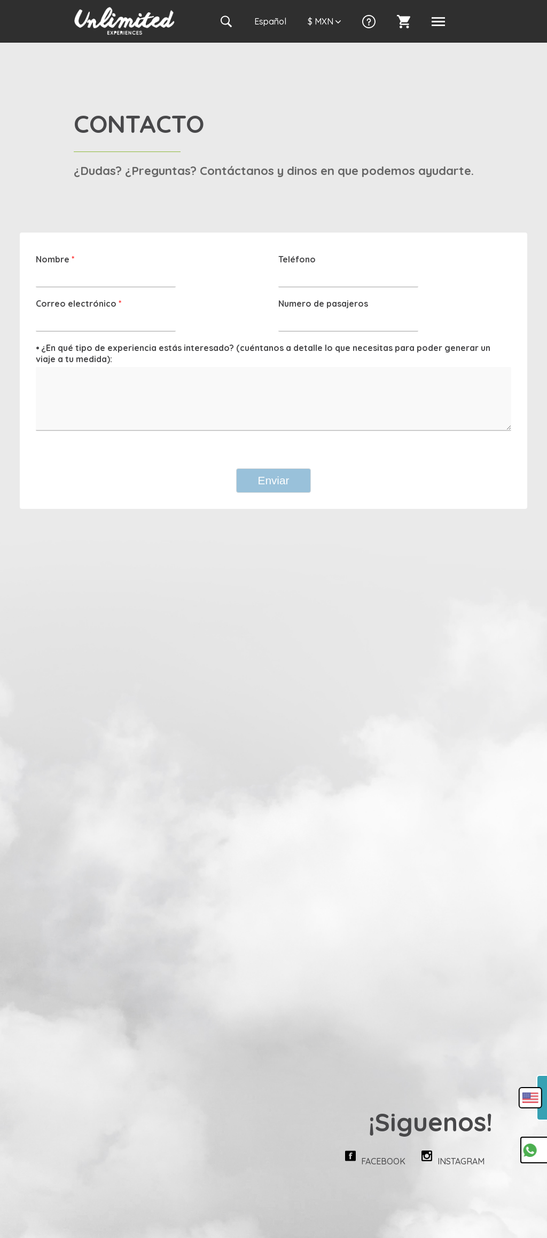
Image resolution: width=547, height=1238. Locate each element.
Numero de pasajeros (323, 303)
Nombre (55, 259)
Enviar (274, 480)
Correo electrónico (78, 303)
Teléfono (297, 259)
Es (270, 21)
